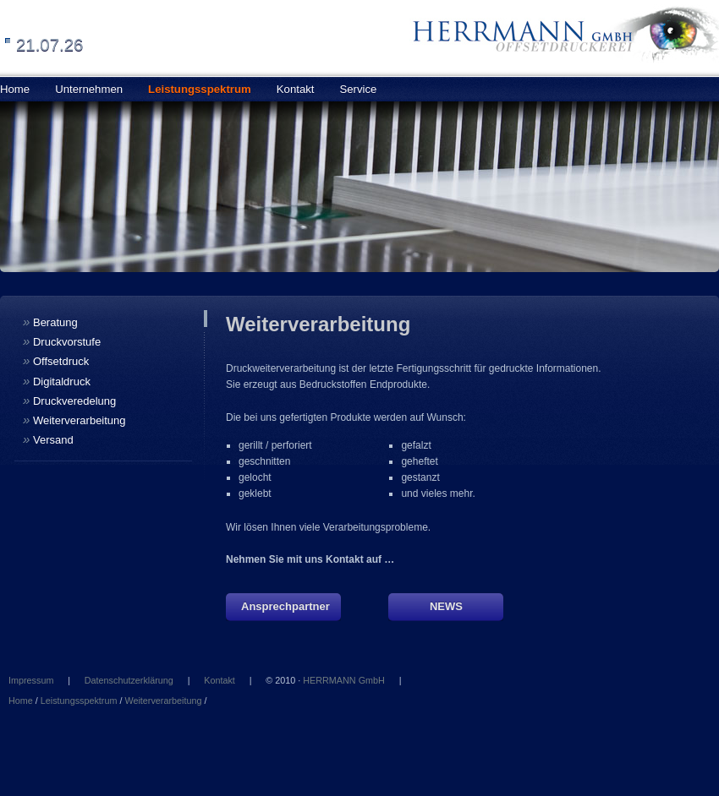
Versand (48, 439)
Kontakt (296, 89)
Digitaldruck (57, 380)
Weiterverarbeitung (74, 419)
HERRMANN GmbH (344, 680)
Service (357, 89)
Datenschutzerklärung (129, 680)
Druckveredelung (69, 400)
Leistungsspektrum (199, 89)
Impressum (30, 680)
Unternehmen (89, 89)
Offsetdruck (56, 360)
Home (20, 700)
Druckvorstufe (62, 341)
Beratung (50, 321)
